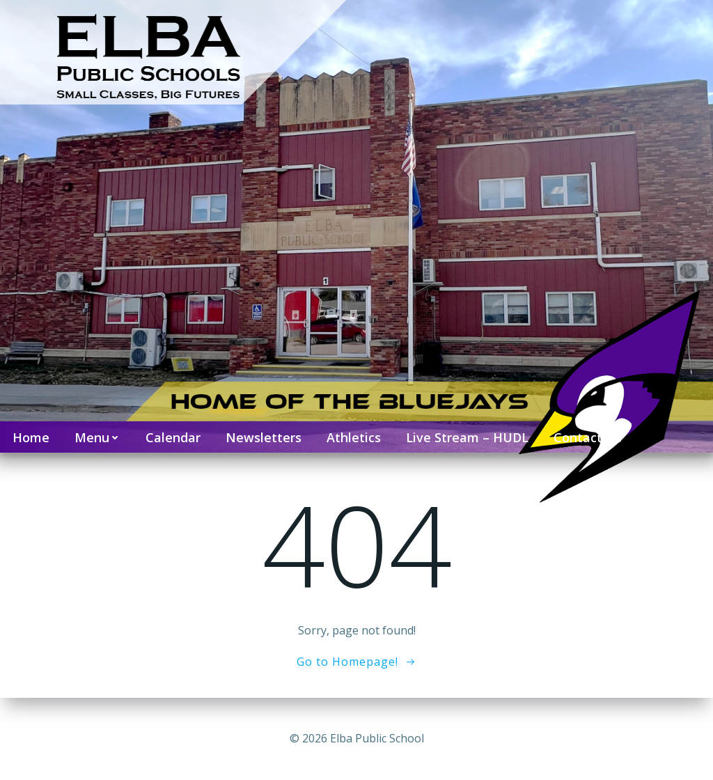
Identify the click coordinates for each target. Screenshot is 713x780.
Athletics (354, 437)
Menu (97, 437)
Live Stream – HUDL (467, 437)
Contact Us (588, 437)
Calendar (173, 437)
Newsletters (263, 437)
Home (31, 437)
